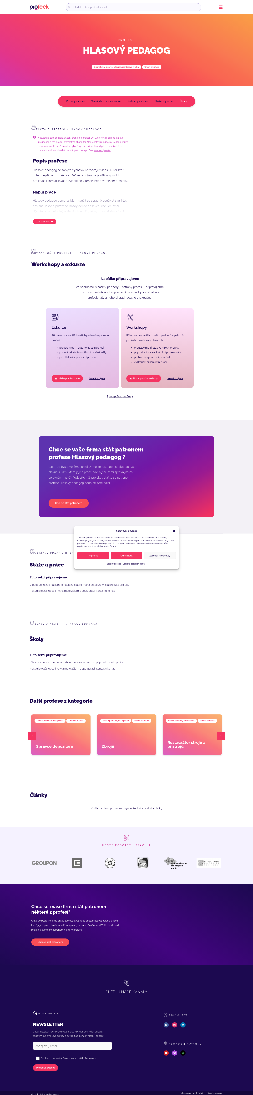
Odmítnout (126, 555)
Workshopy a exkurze (106, 101)
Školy (183, 101)
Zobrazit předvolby (159, 555)
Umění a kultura (151, 67)
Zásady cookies (114, 564)
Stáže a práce (163, 101)
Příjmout (93, 555)
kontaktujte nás (105, 590)
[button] (174, 531)
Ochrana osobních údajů (134, 564)
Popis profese (75, 101)
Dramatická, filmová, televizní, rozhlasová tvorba (116, 67)
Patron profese (138, 101)
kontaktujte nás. (102, 150)
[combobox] (136, 7)
